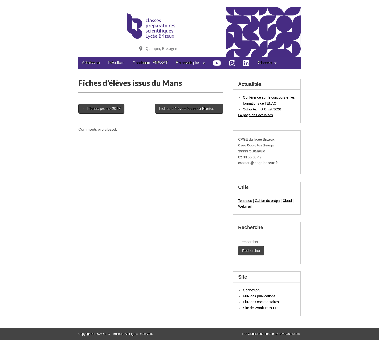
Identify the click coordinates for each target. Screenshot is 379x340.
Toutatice (245, 201)
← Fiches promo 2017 (101, 109)
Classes (265, 63)
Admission (91, 63)
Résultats (116, 63)
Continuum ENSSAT (150, 63)
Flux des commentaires (261, 302)
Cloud (287, 201)
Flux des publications (259, 296)
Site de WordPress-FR (260, 308)
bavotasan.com (289, 334)
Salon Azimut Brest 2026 (262, 109)
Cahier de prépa (267, 201)
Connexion (251, 290)
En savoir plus (188, 63)
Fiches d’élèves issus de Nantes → (189, 109)
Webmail (245, 206)
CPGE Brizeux (113, 334)
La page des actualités (255, 115)
